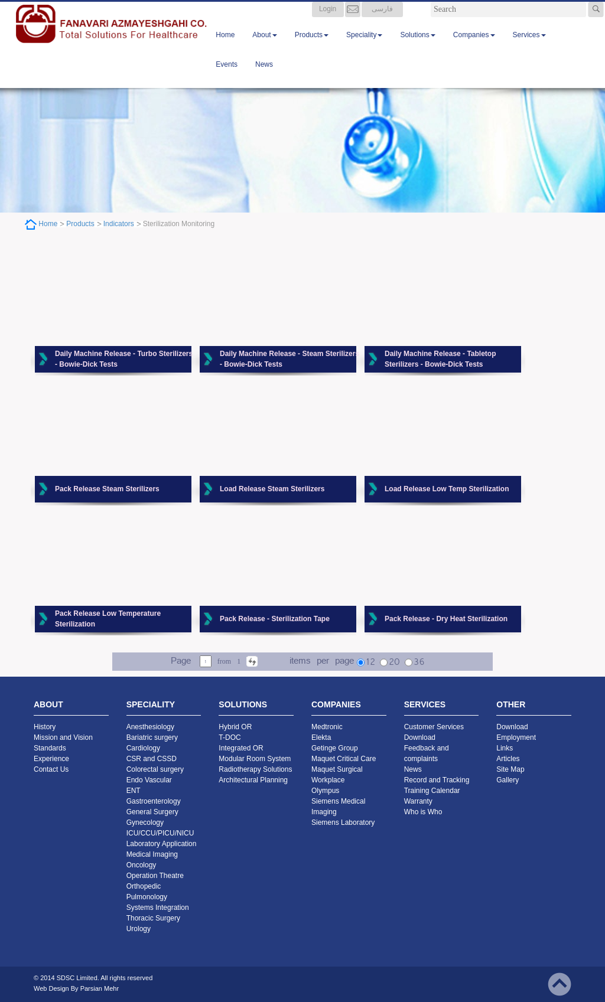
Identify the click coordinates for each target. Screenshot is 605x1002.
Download (419, 737)
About (264, 47)
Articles (507, 759)
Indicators (118, 224)
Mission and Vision (63, 737)
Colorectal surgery (155, 769)
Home (225, 47)
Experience (51, 759)
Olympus (325, 790)
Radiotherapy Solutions (255, 769)
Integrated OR (241, 748)
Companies (474, 47)
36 (419, 662)
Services (529, 47)
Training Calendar (432, 790)
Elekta (321, 737)
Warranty (418, 801)
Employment (516, 737)
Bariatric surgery (152, 737)
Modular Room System (255, 759)
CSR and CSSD (151, 759)
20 (394, 662)
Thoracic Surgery (153, 918)
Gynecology (145, 822)
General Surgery (152, 812)
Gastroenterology (153, 801)
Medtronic (327, 727)
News (264, 76)
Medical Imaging (152, 854)
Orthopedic (143, 886)
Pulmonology (146, 897)
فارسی (382, 21)
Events (227, 76)
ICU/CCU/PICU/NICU (160, 833)
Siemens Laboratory (343, 822)
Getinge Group (334, 748)
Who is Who (423, 812)
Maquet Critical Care (343, 759)
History (45, 727)
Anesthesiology (150, 727)
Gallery (507, 780)
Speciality (364, 47)
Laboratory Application (161, 844)
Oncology (141, 865)
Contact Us (51, 769)
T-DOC (229, 737)
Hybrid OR (235, 727)
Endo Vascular (149, 780)
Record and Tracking (437, 780)
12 (370, 662)
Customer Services (434, 727)
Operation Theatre (155, 876)
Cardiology (143, 748)
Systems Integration (157, 907)
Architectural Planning (253, 780)
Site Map (510, 769)
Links (504, 748)
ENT (133, 790)
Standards (50, 748)
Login (327, 21)
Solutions (417, 47)
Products (311, 47)
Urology (138, 929)
